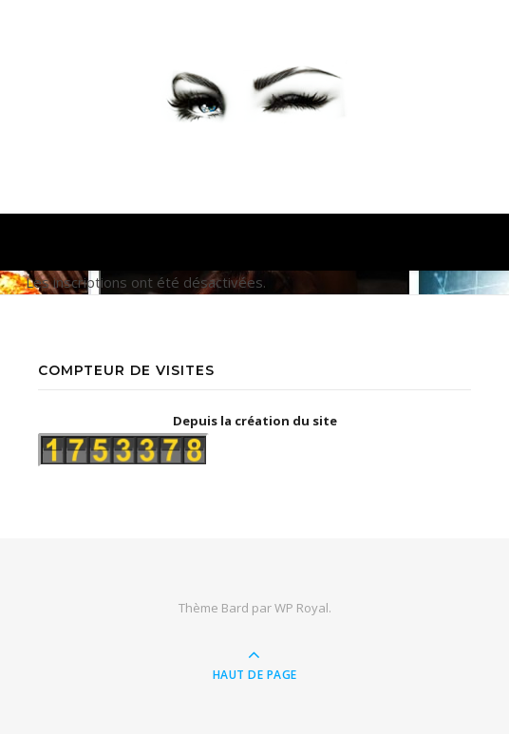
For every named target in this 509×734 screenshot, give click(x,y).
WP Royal (301, 607)
